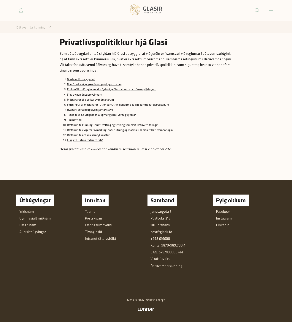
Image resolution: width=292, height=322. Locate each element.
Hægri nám (27, 225)
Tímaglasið (93, 231)
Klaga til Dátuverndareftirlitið (85, 140)
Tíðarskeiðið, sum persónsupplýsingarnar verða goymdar (101, 115)
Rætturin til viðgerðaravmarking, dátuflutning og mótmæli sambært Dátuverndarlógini (120, 130)
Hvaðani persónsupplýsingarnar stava (90, 110)
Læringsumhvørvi (98, 225)
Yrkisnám (26, 211)
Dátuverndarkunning (30, 27)
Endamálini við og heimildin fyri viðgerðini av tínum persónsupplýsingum (111, 89)
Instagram (224, 218)
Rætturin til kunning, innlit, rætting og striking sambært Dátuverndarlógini (113, 125)
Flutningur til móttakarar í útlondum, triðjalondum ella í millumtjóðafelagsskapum (118, 104)
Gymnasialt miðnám (35, 218)
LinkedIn (222, 225)
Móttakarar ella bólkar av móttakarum (90, 99)
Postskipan (93, 218)
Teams (90, 211)
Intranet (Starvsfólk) (100, 238)
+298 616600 (160, 238)
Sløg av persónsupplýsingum (84, 94)
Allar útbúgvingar (32, 231)
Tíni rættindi (74, 120)
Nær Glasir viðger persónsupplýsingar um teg (94, 84)
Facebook (223, 211)
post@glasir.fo (161, 231)
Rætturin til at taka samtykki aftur (88, 135)
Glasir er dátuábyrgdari (81, 79)
